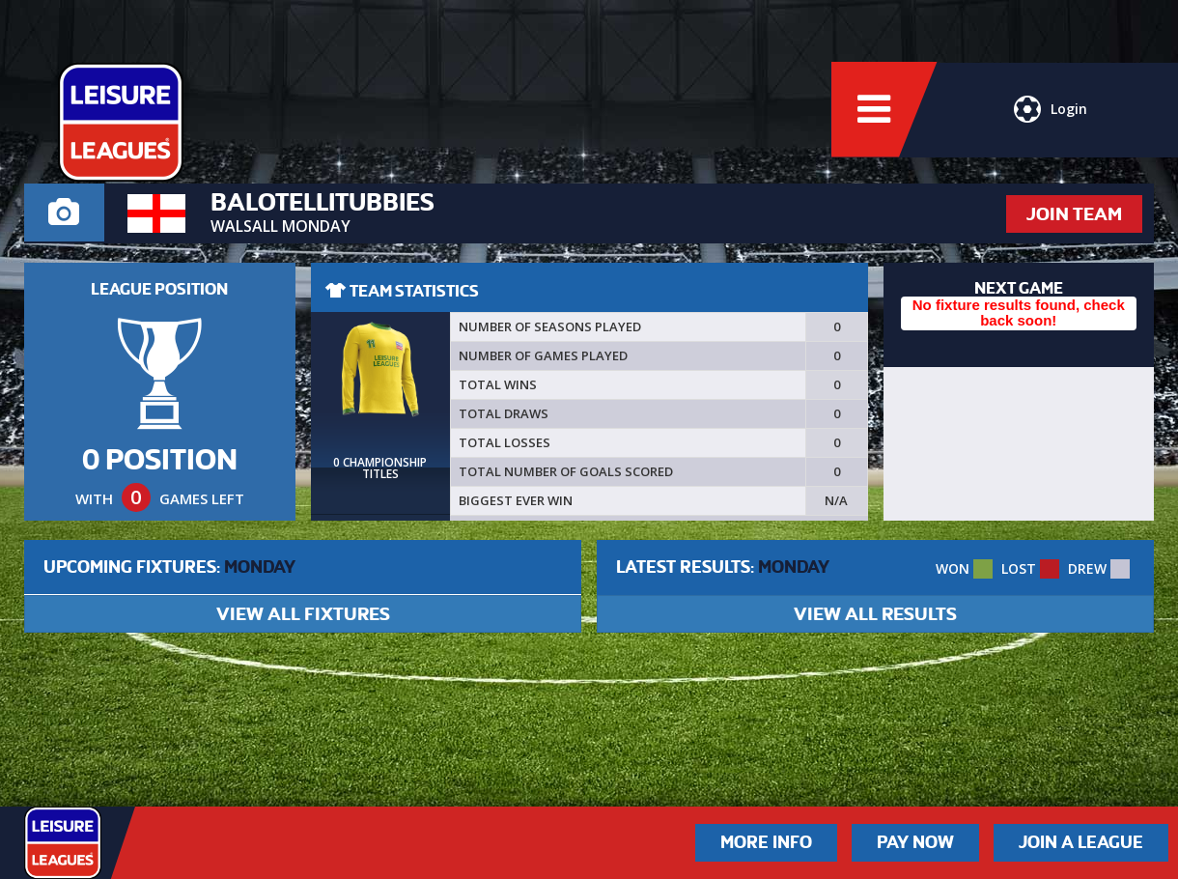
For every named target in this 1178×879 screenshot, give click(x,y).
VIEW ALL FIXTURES (303, 614)
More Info (766, 842)
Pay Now (915, 842)
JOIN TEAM (1074, 214)
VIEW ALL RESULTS (875, 614)
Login (1050, 111)
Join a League (1081, 842)
